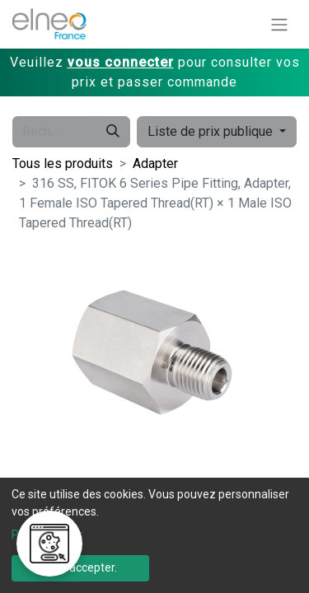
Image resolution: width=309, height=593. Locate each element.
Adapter (155, 163)
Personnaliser (47, 534)
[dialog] (154, 535)
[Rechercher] (113, 131)
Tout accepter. (80, 567)
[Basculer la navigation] (279, 24)
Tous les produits (62, 163)
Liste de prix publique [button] (211, 131)
